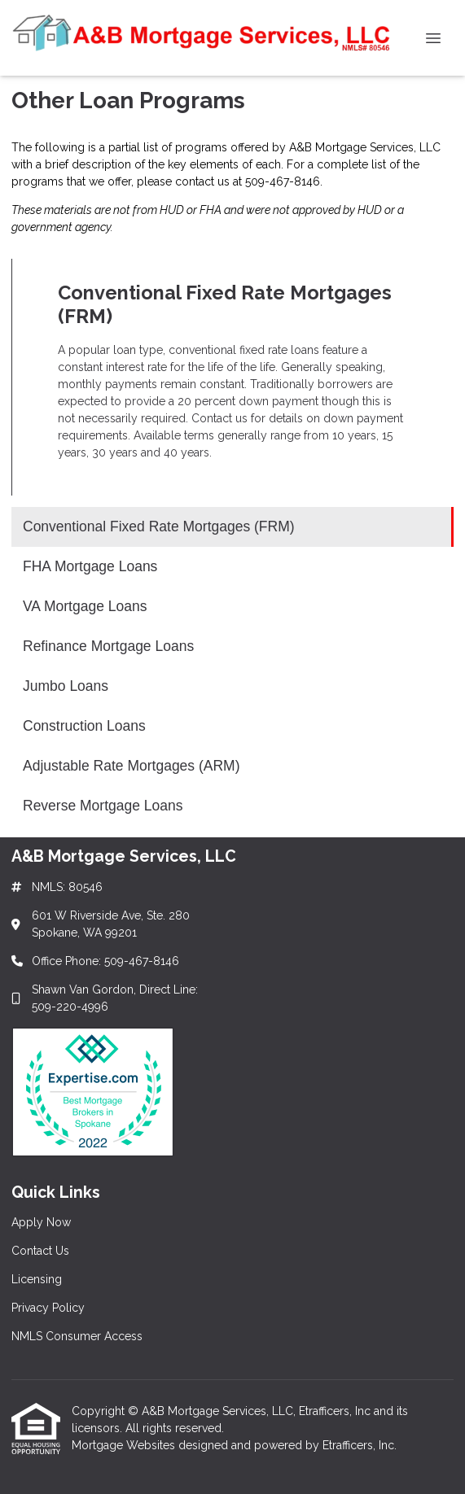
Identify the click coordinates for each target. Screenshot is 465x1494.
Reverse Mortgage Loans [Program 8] (103, 805)
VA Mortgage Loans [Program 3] (85, 606)
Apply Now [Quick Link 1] (41, 1222)
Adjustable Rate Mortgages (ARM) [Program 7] (131, 766)
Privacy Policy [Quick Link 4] (48, 1307)
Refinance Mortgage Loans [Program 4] (108, 646)
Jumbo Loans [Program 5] (65, 686)
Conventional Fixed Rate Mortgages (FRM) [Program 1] (159, 526)
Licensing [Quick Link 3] (36, 1279)
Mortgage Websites (125, 1445)
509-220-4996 (70, 1006)
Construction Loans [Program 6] (84, 726)
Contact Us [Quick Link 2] (40, 1250)
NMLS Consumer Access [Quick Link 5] (77, 1336)
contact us (202, 181)
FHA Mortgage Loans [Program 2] (90, 566)
